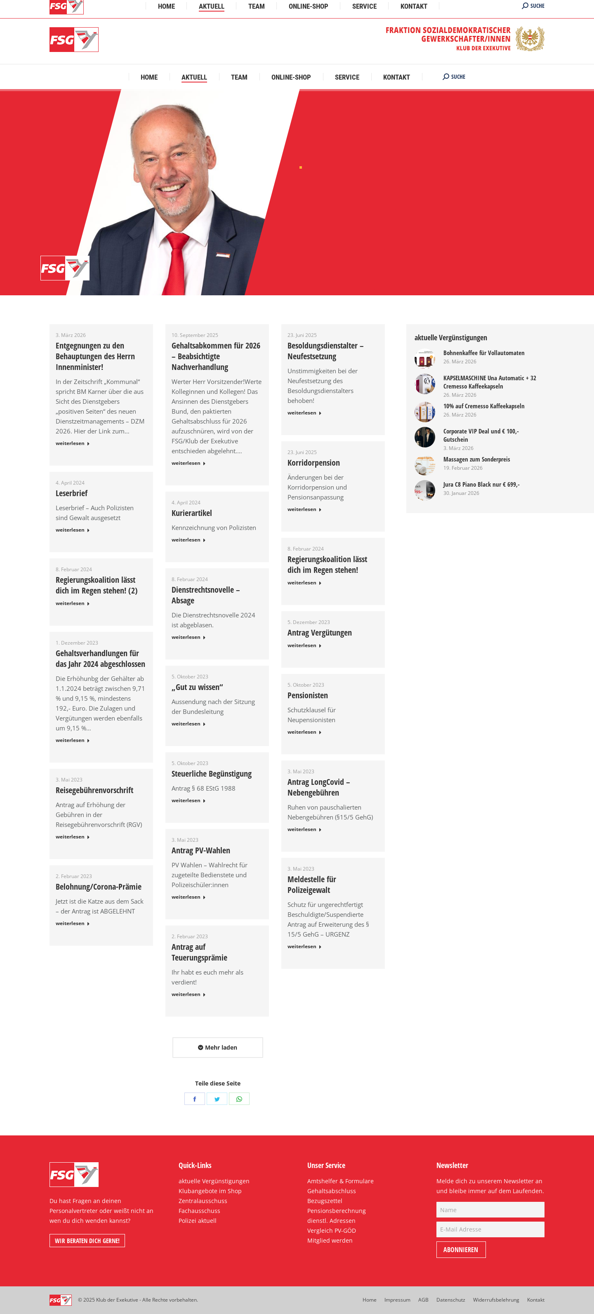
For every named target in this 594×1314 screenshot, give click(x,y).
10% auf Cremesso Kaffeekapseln (484, 406)
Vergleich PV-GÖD (331, 1230)
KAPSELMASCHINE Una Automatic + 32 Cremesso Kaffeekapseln (489, 382)
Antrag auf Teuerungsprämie (199, 952)
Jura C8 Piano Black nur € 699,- (481, 484)
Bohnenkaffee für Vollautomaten (484, 353)
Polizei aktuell (198, 1221)
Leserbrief (71, 493)
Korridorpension (314, 462)
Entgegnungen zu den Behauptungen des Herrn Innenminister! (95, 356)
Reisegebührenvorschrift (94, 790)
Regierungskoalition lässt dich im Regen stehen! (327, 564)
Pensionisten (308, 695)
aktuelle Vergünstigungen (214, 1181)
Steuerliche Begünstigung (212, 773)
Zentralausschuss (203, 1201)
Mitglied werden (330, 1240)
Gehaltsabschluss (331, 1191)
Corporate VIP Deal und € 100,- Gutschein (481, 435)
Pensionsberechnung (336, 1211)
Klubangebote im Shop (210, 1191)
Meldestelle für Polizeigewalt (312, 884)
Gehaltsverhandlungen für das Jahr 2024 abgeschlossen (100, 658)
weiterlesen (70, 443)
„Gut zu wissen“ (197, 687)
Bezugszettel (324, 1201)
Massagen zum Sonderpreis (476, 459)
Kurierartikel (192, 513)
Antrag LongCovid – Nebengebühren (319, 787)
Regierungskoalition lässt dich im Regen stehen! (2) (97, 585)
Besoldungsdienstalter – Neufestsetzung (326, 351)
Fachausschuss (199, 1211)
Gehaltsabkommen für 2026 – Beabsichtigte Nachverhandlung (216, 356)
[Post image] (425, 359)
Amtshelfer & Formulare (340, 1181)
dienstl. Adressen (331, 1221)
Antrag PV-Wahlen (201, 850)
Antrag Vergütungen (320, 632)
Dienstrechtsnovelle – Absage (206, 595)
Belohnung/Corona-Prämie (98, 886)
